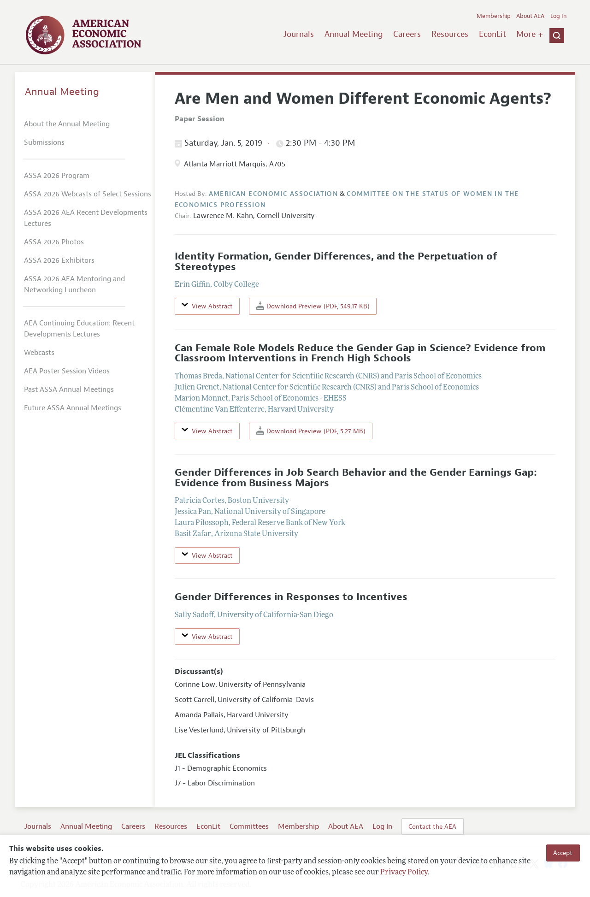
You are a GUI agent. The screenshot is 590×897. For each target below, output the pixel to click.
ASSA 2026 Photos (54, 242)
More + (529, 34)
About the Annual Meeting (67, 124)
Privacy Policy (403, 872)
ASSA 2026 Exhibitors (59, 260)
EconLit (492, 34)
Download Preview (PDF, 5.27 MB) (311, 430)
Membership (494, 16)
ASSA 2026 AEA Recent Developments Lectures (86, 218)
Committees (249, 826)
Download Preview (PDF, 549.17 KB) (313, 305)
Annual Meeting (353, 34)
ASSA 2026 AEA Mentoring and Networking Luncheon (74, 284)
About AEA (530, 16)
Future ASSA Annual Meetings (72, 408)
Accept (562, 853)
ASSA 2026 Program (56, 175)
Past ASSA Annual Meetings (69, 389)
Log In (558, 16)
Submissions (44, 142)
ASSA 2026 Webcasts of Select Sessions (87, 194)
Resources (449, 34)
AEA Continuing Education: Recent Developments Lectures (79, 329)
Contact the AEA (432, 826)
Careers (407, 34)
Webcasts (39, 352)
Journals (298, 34)
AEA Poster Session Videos (67, 371)
